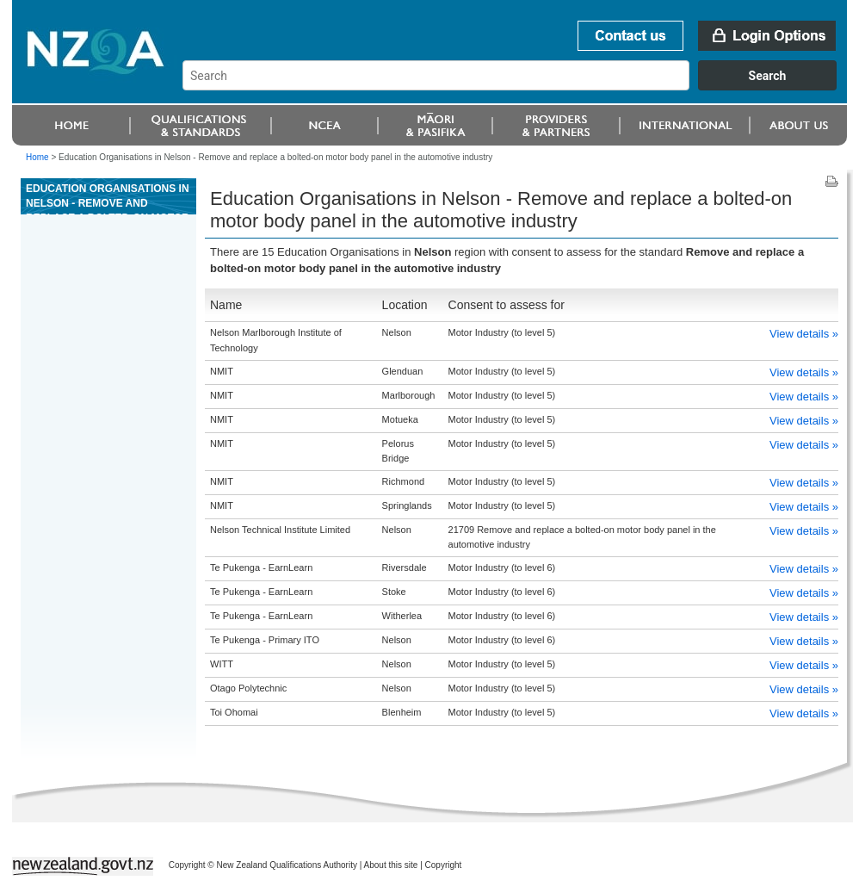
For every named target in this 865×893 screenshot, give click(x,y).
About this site (391, 865)
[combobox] (517, 86)
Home (37, 157)
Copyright (443, 865)
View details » (803, 333)
